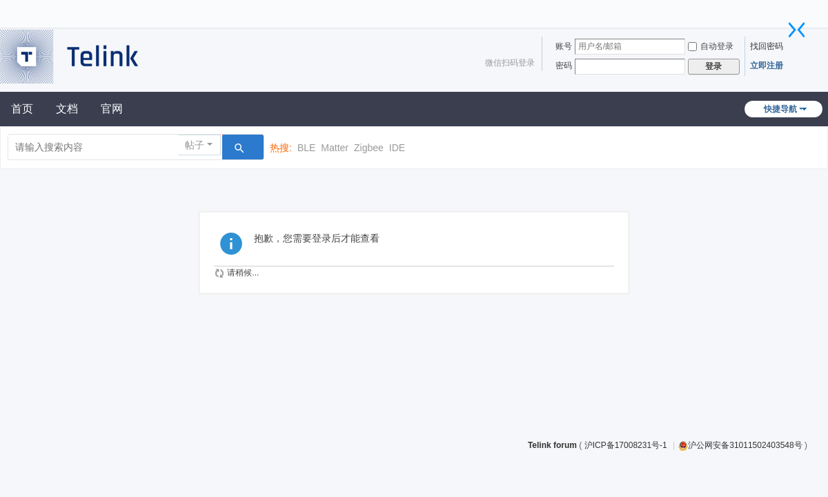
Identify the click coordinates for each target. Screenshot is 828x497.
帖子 (194, 144)
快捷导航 (780, 109)
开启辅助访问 (790, 9)
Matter (334, 147)
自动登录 (710, 46)
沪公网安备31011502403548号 (740, 445)
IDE (397, 147)
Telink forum (552, 445)
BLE (306, 147)
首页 (22, 109)
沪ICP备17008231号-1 (626, 445)
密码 (563, 65)
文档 (67, 109)
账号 (563, 46)
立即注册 (766, 65)
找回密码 (766, 46)
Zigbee (369, 147)
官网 (112, 109)
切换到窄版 (797, 29)
